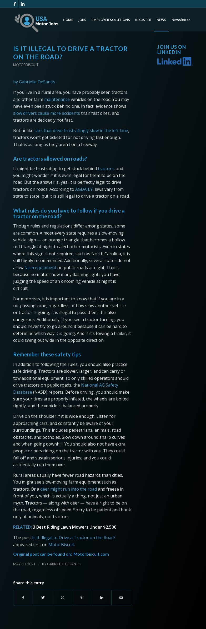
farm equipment (40, 267)
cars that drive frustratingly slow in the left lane (81, 130)
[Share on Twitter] (42, 597)
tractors (106, 168)
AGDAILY (84, 189)
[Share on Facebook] (23, 597)
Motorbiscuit (26, 65)
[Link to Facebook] (14, 4)
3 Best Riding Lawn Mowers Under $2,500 (74, 527)
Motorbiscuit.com (91, 553)
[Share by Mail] (121, 597)
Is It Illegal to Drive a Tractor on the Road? (73, 537)
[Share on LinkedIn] (101, 597)
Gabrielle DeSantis (64, 564)
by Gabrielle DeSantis (34, 82)
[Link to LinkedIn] (23, 4)
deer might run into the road (68, 489)
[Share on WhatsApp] (62, 597)
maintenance (57, 99)
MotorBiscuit (61, 544)
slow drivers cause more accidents (46, 113)
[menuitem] (68, 19)
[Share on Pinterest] (82, 597)
